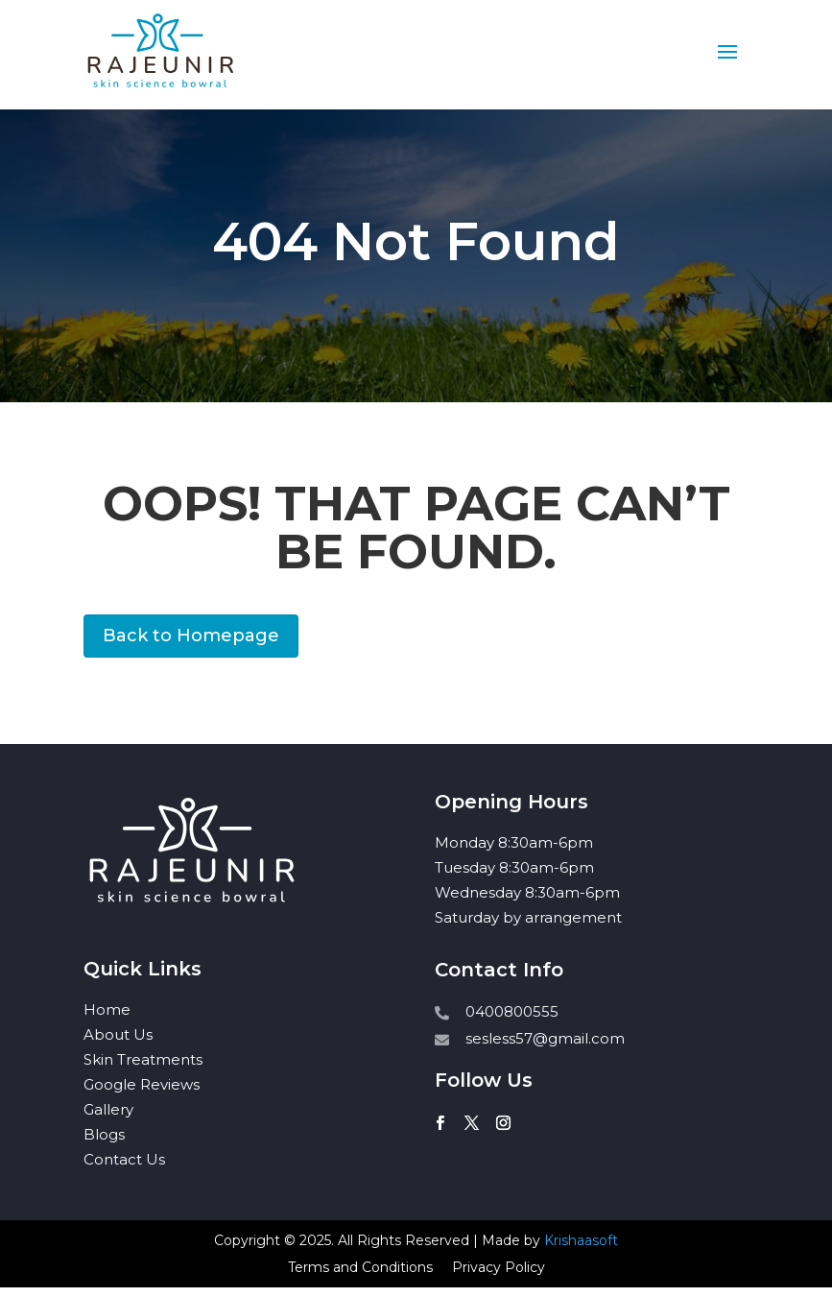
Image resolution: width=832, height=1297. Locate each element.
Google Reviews (141, 1084)
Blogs (104, 1134)
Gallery (108, 1109)
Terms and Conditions (360, 1267)
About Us (118, 1034)
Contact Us (124, 1159)
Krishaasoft (581, 1240)
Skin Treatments (142, 1059)
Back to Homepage (191, 635)
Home (107, 1009)
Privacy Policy (498, 1267)
